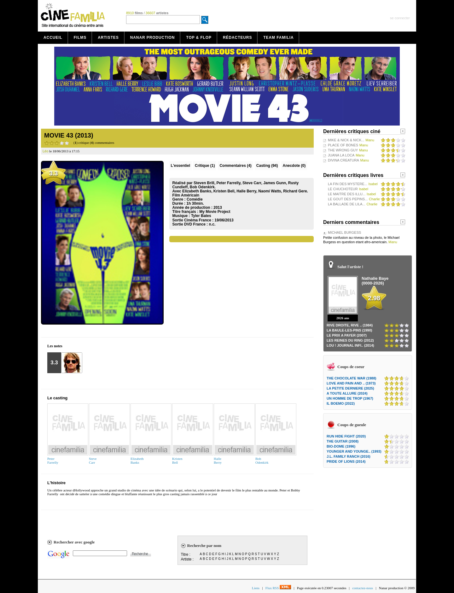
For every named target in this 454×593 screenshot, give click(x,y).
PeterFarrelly (52, 460)
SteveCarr (92, 460)
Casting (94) (267, 165)
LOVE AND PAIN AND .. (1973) (351, 383)
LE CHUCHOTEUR (343, 189)
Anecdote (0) (294, 165)
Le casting (57, 398)
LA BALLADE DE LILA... (346, 204)
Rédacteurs (237, 37)
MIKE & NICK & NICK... (346, 140)
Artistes (108, 37)
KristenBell (177, 460)
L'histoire (56, 482)
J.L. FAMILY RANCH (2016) (348, 456)
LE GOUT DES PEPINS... (348, 199)
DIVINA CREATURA (343, 160)
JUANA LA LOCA (341, 155)
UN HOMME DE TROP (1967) (350, 398)
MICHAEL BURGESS (344, 232)
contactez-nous (362, 588)
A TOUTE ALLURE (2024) (347, 393)
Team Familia (278, 37)
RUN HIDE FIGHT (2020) (346, 436)
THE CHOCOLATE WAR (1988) (351, 378)
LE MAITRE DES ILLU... (346, 194)
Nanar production (152, 37)
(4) (235, 165)
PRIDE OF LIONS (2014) (346, 461)
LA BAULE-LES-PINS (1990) (349, 330)
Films (80, 37)
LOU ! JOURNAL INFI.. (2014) (350, 345)
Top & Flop (199, 37)
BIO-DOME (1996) (341, 446)
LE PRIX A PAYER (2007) (347, 335)
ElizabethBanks (137, 460)
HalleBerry (218, 460)
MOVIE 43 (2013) (68, 135)
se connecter (400, 18)
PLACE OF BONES (343, 145)
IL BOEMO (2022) (341, 403)
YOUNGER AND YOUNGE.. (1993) (354, 451)
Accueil (53, 37)
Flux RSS (278, 588)
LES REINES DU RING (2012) (350, 340)
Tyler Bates (201, 216)
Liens (255, 588)
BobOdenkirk (262, 460)
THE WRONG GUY (343, 150)
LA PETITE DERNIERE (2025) (350, 388)
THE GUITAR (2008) (342, 441)
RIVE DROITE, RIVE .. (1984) (350, 325)
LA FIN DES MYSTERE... (347, 184)
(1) (205, 165)
